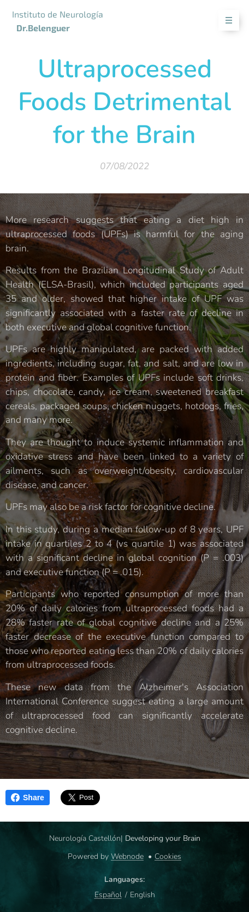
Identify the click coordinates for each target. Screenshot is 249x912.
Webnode (127, 856)
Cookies (168, 856)
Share (27, 797)
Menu (225, 20)
